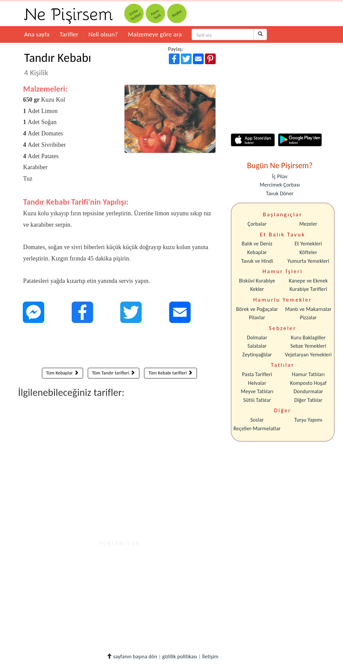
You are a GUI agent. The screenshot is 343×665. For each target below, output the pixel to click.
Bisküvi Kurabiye (257, 281)
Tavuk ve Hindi (257, 261)
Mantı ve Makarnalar (308, 309)
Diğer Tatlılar (308, 400)
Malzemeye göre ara (155, 34)
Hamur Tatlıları (308, 374)
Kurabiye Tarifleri (308, 289)
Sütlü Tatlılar (257, 400)
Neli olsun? (103, 34)
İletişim (210, 656)
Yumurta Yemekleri (308, 261)
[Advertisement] (119, 347)
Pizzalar (308, 317)
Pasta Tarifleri (257, 374)
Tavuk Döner (279, 193)
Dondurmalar (308, 391)
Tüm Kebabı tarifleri (170, 373)
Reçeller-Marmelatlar (257, 428)
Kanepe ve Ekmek (308, 281)
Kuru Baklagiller (308, 337)
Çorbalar (257, 224)
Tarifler (69, 34)
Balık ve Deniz (257, 243)
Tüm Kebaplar (62, 373)
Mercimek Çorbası (280, 185)
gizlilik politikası (179, 656)
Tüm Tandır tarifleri (113, 373)
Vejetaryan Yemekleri (308, 354)
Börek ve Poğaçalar (257, 309)
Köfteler (308, 252)
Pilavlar (257, 317)
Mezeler (308, 224)
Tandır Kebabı (57, 63)
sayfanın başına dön (132, 656)
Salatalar (257, 346)
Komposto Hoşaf (308, 383)
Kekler (257, 289)
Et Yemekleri (308, 243)
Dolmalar (257, 337)
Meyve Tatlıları (257, 391)
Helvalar (257, 383)
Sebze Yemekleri (308, 346)
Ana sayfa (37, 34)
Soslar (257, 420)
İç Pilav (279, 176)
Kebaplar (257, 252)
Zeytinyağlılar (257, 354)
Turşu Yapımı (308, 420)
